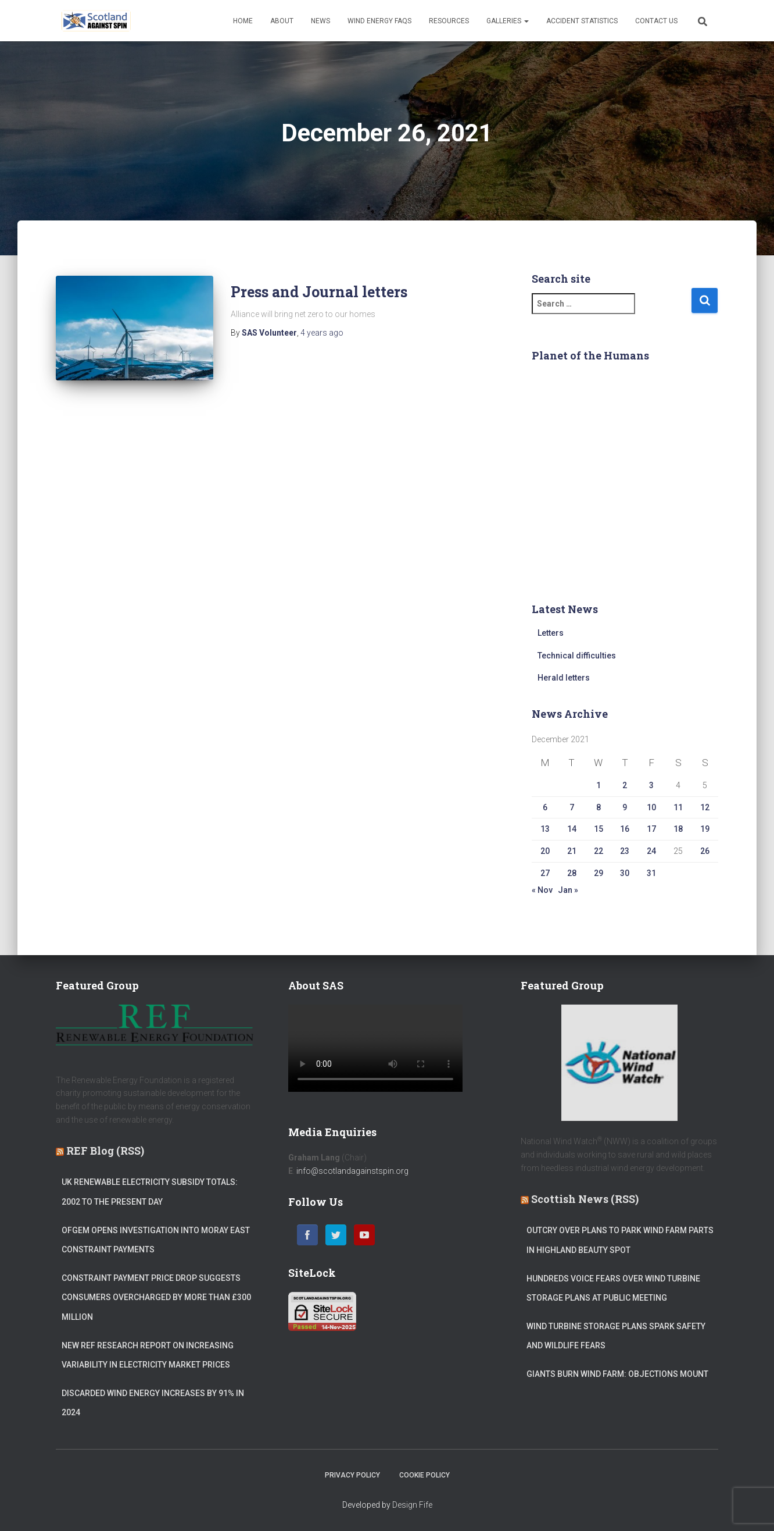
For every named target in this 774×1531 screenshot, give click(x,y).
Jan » (568, 890)
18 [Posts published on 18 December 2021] (678, 829)
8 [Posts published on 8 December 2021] (598, 807)
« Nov (542, 890)
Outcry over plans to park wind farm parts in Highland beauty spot (620, 1240)
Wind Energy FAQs (379, 21)
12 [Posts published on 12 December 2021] (704, 807)
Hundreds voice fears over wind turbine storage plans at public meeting (613, 1288)
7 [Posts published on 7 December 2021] (571, 807)
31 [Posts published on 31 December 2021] (651, 873)
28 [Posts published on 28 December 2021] (571, 873)
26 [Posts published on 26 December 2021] (704, 851)
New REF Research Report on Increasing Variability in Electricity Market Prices (148, 1355)
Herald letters (564, 677)
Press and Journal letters (319, 291)
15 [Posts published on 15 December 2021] (598, 829)
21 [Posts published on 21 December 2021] (571, 851)
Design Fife (412, 1504)
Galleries (507, 21)
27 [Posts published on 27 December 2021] (545, 873)
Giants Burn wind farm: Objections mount (617, 1374)
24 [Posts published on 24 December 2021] (651, 851)
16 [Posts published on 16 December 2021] (624, 829)
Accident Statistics (582, 21)
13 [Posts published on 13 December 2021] (545, 829)
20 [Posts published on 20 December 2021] (545, 851)
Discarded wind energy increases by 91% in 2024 (153, 1403)
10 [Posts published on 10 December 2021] (651, 807)
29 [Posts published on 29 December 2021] (598, 873)
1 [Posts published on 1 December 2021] (598, 785)
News (320, 21)
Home (243, 21)
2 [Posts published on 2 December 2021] (624, 785)
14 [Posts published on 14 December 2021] (571, 829)
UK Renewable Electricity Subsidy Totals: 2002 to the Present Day (150, 1191)
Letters (551, 633)
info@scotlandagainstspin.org (352, 1171)
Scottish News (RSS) (585, 1199)
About (281, 21)
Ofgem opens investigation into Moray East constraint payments (156, 1240)
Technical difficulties (577, 655)
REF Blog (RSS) (105, 1151)
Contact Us (656, 21)
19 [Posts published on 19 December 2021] (704, 829)
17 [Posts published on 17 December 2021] (651, 829)
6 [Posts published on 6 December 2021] (545, 807)
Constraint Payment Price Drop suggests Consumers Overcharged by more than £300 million (156, 1297)
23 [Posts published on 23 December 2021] (624, 851)
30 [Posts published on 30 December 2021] (624, 873)
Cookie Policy (424, 1475)
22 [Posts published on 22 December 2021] (598, 851)
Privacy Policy (352, 1475)
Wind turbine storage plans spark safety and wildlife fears (615, 1336)
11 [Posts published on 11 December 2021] (678, 807)
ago (321, 332)
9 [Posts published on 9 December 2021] (624, 807)
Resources (449, 21)
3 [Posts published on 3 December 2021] (651, 785)
